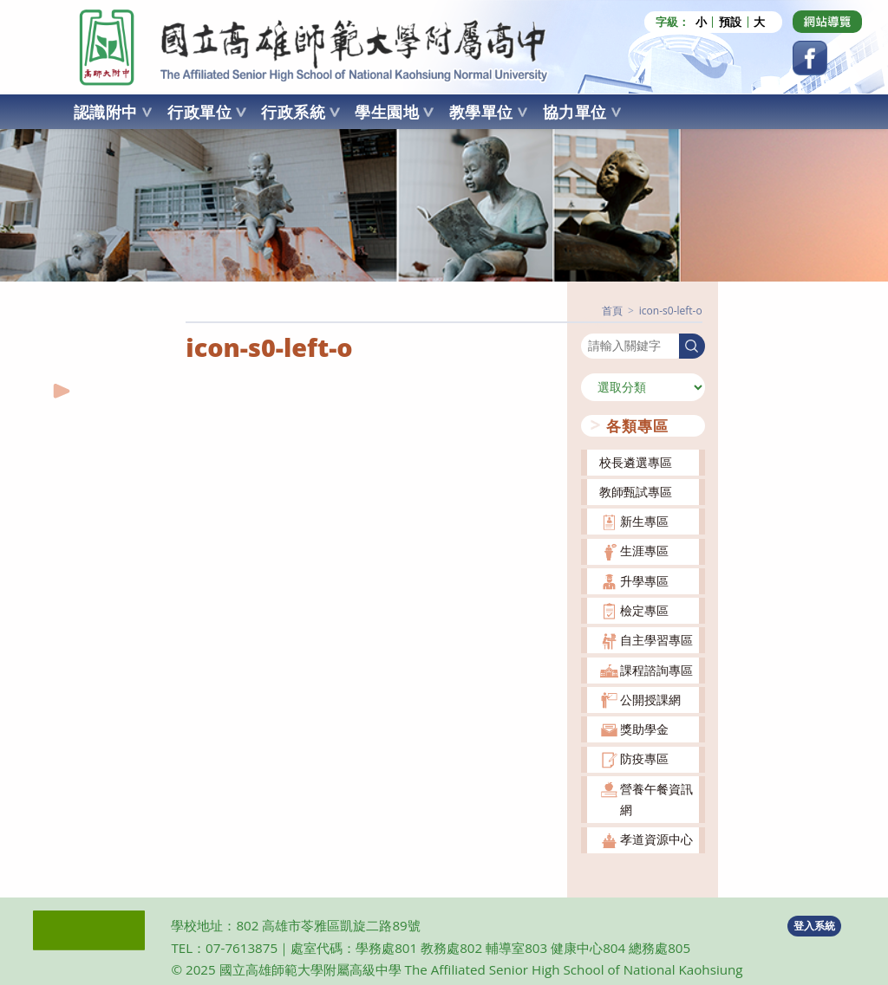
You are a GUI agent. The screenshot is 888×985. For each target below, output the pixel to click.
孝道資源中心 (656, 839)
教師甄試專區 (635, 491)
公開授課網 (650, 699)
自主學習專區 (656, 640)
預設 (730, 22)
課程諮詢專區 (656, 670)
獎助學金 (644, 729)
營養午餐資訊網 (656, 799)
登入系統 (814, 925)
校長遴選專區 (635, 462)
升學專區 (644, 581)
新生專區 (644, 521)
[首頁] (612, 310)
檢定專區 (644, 610)
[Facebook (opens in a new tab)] (810, 58)
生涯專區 (644, 550)
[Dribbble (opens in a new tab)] (827, 21)
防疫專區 (644, 758)
